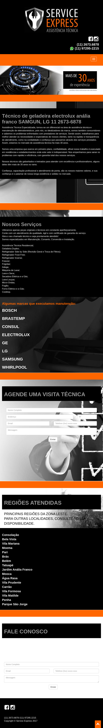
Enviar (53, 439)
